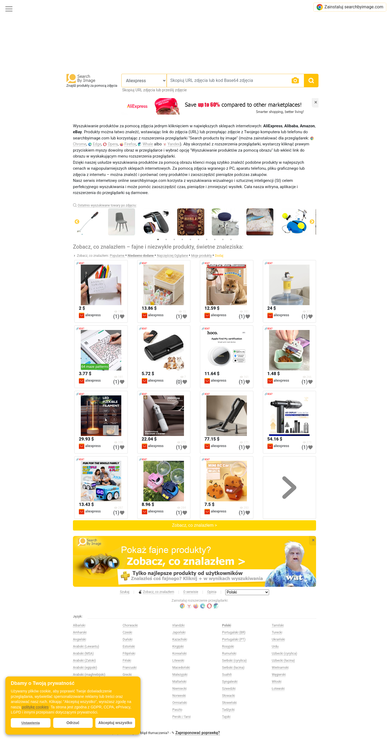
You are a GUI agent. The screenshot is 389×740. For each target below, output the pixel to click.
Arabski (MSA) (83, 653)
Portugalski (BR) (234, 632)
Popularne (117, 256)
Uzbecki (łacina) (283, 660)
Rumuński (229, 653)
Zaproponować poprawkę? (197, 733)
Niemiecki (179, 689)
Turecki (277, 632)
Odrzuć (72, 723)
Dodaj (219, 256)
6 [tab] (198, 239)
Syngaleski (229, 682)
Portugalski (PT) (234, 639)
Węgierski (279, 674)
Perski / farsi (181, 717)
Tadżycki (228, 710)
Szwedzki (229, 689)
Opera (113, 144)
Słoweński (229, 703)
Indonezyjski (131, 717)
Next (312, 222)
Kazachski (179, 639)
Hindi (126, 696)
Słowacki (228, 696)
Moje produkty (202, 256)
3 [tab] (174, 239)
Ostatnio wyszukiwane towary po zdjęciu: (107, 205)
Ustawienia (30, 723)
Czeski (127, 632)
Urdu (275, 646)
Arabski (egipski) (85, 667)
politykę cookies (35, 707)
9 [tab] (223, 239)
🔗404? (80, 263)
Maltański (179, 682)
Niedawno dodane (141, 256)
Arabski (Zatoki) (84, 660)
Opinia (211, 592)
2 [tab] (166, 239)
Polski (226, 625)
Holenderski (131, 710)
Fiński (127, 660)
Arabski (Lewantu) (86, 646)
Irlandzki (178, 625)
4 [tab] (182, 239)
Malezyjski (179, 674)
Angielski (79, 639)
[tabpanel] (194, 221)
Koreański (179, 653)
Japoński (179, 632)
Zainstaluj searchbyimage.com (349, 7)
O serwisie (190, 592)
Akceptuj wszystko (115, 723)
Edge (97, 144)
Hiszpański (131, 703)
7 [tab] (206, 239)
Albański (79, 625)
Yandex (173, 144)
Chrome (79, 144)
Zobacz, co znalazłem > (194, 525)
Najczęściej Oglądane (173, 256)
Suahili (227, 674)
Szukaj (124, 592)
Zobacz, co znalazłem (156, 592)
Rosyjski (228, 646)
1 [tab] (158, 239)
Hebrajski (129, 689)
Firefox (130, 144)
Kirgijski (178, 646)
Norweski (179, 696)
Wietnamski (280, 667)
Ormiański (179, 703)
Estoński (129, 646)
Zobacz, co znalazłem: (93, 256)
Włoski (276, 682)
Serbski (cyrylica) (234, 660)
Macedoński (181, 667)
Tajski (226, 717)
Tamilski (278, 625)
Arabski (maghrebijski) (89, 674)
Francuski (130, 667)
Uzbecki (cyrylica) (284, 653)
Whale (148, 144)
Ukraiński (278, 639)
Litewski (178, 660)
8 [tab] (214, 239)
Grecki (127, 674)
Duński (127, 639)
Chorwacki (130, 625)
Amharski (80, 632)
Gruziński (129, 682)
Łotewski (278, 689)
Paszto (177, 710)
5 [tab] (190, 239)
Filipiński (129, 653)
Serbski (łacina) (233, 667)
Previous (77, 222)
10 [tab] (231, 239)
